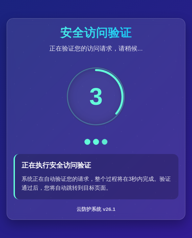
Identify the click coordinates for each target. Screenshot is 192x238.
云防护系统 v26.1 (95, 209)
